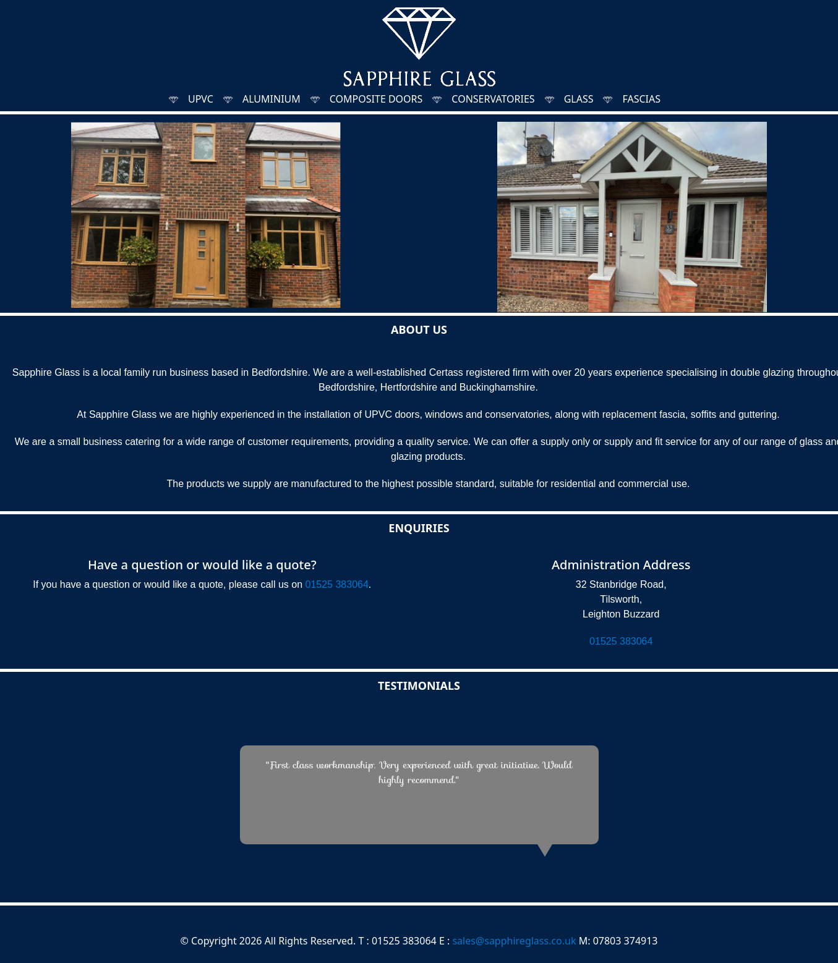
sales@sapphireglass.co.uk (514, 941)
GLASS (579, 99)
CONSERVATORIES (492, 99)
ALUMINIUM (271, 99)
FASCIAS (641, 99)
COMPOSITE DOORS (376, 99)
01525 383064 (337, 584)
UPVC (200, 99)
